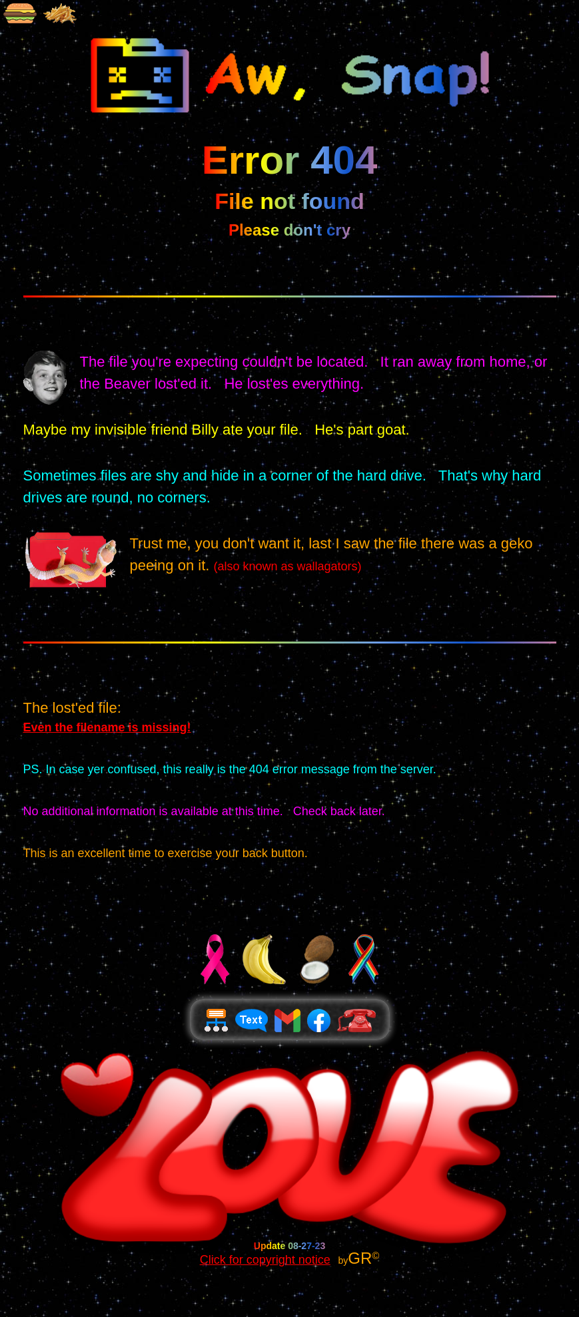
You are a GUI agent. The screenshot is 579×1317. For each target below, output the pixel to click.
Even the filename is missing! (107, 727)
